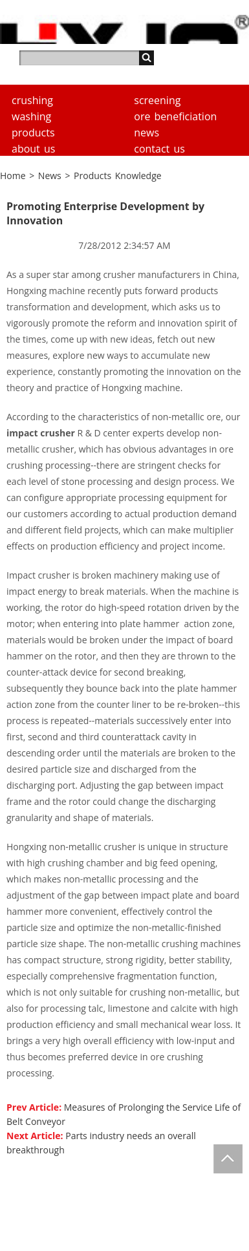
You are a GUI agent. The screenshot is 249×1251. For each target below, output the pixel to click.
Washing (31, 116)
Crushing (32, 100)
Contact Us (159, 149)
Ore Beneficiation (175, 116)
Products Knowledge (118, 175)
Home (13, 175)
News (146, 132)
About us (33, 149)
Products (33, 132)
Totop (228, 1158)
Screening (157, 100)
